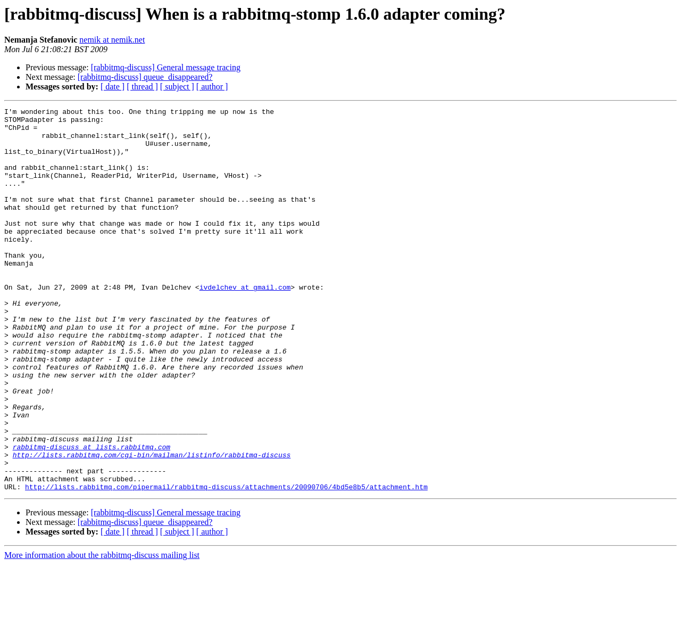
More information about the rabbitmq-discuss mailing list (102, 631)
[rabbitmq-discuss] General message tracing (165, 67)
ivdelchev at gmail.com (245, 323)
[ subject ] (177, 86)
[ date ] (112, 86)
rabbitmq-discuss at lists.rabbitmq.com (91, 515)
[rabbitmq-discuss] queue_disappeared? (145, 76)
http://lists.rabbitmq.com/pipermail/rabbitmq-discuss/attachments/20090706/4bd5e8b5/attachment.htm (226, 563)
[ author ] (212, 86)
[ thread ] (142, 86)
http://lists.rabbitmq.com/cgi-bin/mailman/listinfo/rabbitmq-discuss (152, 525)
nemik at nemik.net (112, 39)
